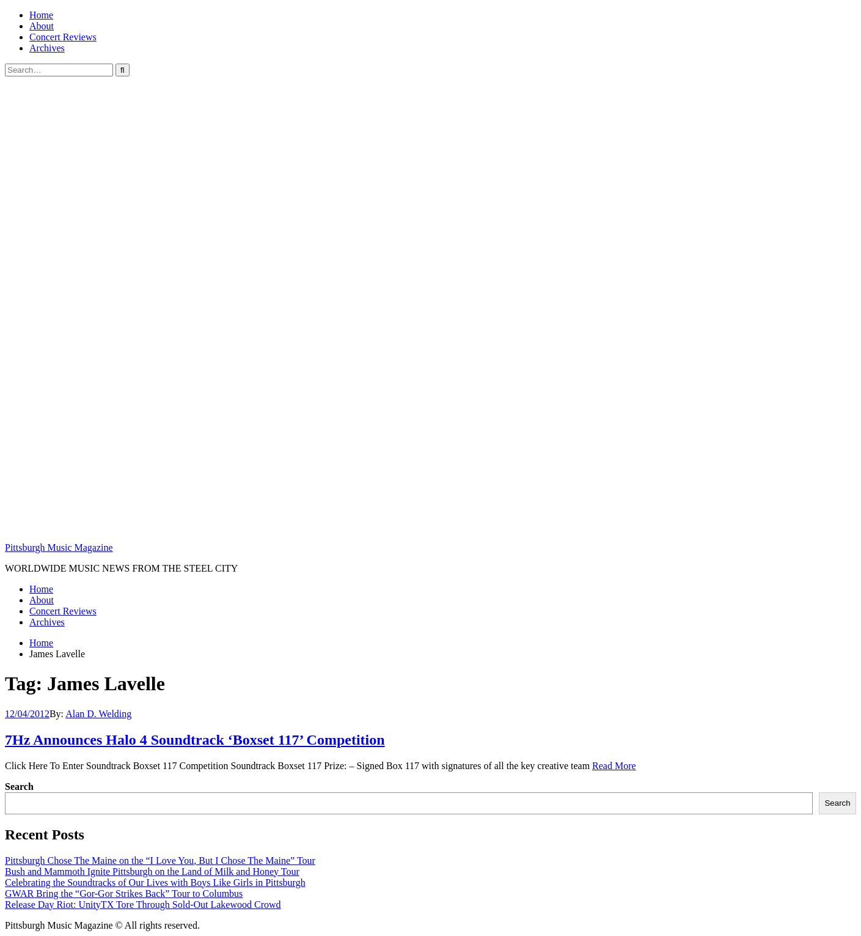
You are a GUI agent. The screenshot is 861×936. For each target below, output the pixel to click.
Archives (47, 48)
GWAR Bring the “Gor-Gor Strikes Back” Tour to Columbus (124, 893)
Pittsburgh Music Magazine (59, 547)
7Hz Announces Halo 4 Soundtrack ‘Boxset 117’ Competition (195, 740)
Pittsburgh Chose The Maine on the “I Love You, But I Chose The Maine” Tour (160, 860)
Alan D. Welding (98, 714)
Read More (614, 766)
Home (41, 15)
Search (19, 786)
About (41, 26)
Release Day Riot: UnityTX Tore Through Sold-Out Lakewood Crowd (143, 904)
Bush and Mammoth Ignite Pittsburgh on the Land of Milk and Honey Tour (152, 871)
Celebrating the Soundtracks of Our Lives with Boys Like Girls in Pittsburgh (155, 882)
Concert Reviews (63, 37)
